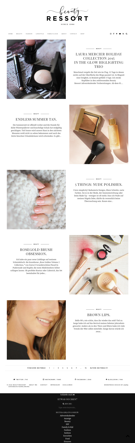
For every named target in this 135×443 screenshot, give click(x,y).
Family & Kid (52, 33)
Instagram (52, 379)
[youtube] (120, 34)
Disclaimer (67, 385)
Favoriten (67, 435)
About (64, 33)
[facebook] (113, 34)
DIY (67, 424)
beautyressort (19, 385)
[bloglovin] (117, 34)
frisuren (67, 441)
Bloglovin (114, 379)
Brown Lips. (98, 314)
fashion (67, 433)
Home (11, 33)
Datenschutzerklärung (19, 386)
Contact (73, 33)
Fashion (29, 33)
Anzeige (67, 418)
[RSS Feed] (123, 34)
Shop (82, 33)
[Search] (126, 34)
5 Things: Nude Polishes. (98, 184)
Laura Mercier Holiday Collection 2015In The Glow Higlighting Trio (98, 60)
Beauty (19, 33)
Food (67, 438)
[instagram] (111, 34)
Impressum (55, 385)
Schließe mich (67, 394)
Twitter (21, 379)
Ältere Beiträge (99, 368)
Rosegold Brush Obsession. (36, 251)
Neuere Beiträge (36, 368)
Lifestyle (40, 33)
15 (86, 368)
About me (33, 385)
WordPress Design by (116, 385)
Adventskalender (67, 415)
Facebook (83, 379)
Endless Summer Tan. (36, 119)
